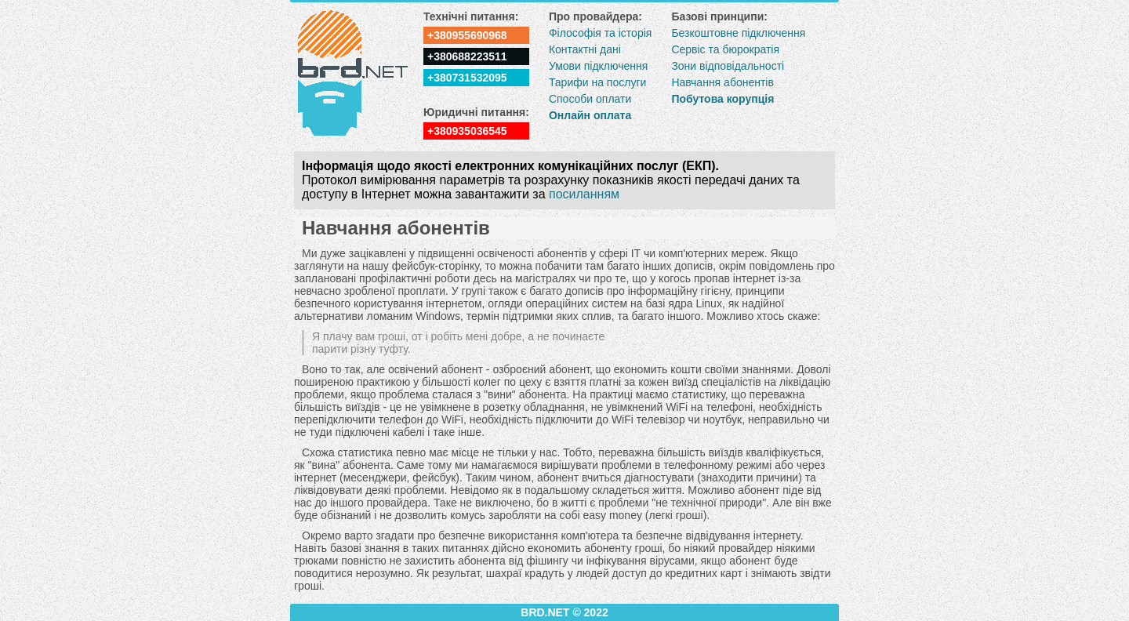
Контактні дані (585, 49)
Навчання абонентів (722, 82)
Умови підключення (598, 66)
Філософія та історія (600, 33)
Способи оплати (590, 99)
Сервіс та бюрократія (725, 49)
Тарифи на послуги (597, 82)
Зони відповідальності (727, 66)
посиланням (584, 194)
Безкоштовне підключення (738, 33)
